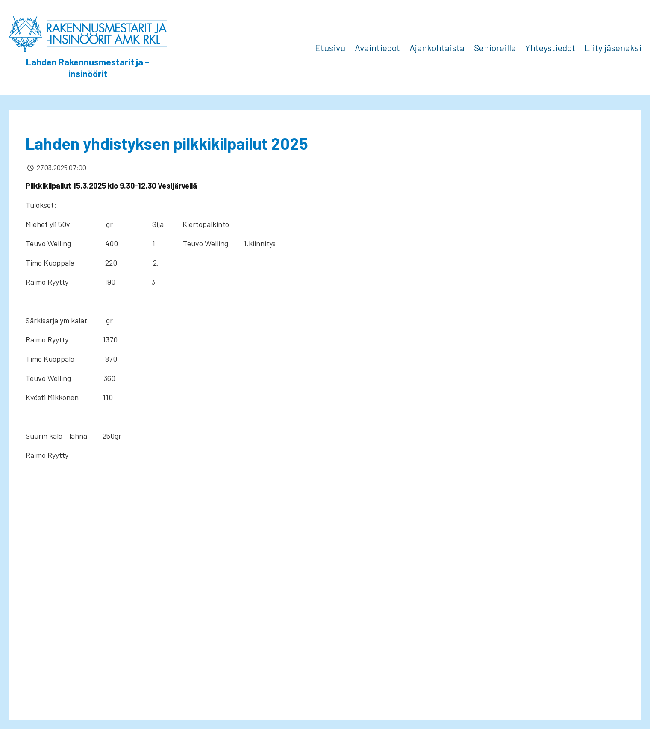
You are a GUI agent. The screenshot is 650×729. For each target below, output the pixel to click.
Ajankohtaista (437, 47)
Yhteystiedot (550, 47)
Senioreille (495, 47)
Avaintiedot (377, 47)
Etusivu (330, 47)
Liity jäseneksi (613, 47)
